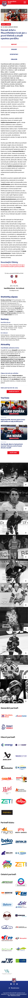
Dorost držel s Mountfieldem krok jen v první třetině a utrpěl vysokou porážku (13, 265)
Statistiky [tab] (14, 54)
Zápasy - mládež (6, 24)
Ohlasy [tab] (14, 49)
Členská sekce (14, 988)
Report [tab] (14, 44)
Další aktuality (14, 391)
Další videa (13, 452)
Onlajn (14, 59)
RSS (9, 995)
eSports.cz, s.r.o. (5, 994)
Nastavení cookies (15, 995)
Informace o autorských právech (18, 994)
